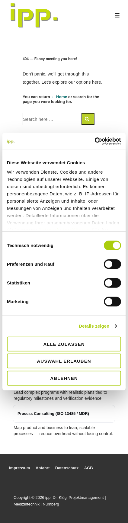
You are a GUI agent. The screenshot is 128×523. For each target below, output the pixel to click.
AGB (88, 468)
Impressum (19, 468)
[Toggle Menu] (117, 15)
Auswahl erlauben (64, 361)
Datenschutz (66, 468)
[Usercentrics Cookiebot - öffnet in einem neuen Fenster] (94, 141)
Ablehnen (64, 377)
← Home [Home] (59, 97)
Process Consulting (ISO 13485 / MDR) (53, 413)
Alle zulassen (64, 343)
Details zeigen (94, 326)
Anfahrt (43, 468)
